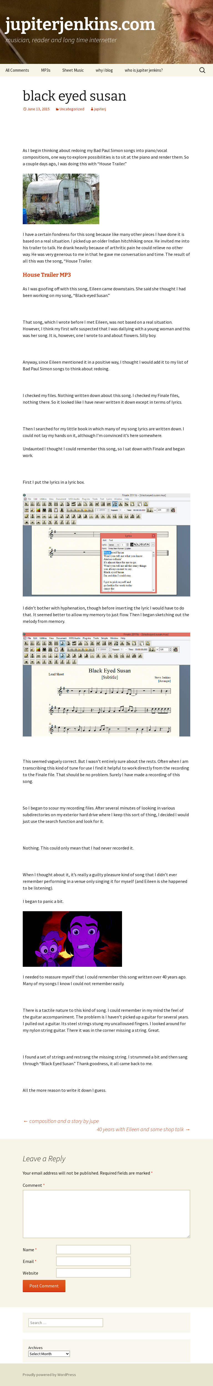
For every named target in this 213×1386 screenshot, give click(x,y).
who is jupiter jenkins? (144, 70)
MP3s (45, 70)
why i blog (104, 70)
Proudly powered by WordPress (49, 1374)
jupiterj (100, 108)
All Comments (17, 70)
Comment (34, 1185)
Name (30, 1249)
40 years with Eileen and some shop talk (143, 1129)
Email (30, 1261)
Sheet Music (73, 70)
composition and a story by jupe (61, 1120)
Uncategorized (72, 108)
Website (30, 1273)
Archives (35, 1347)
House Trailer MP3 (47, 274)
